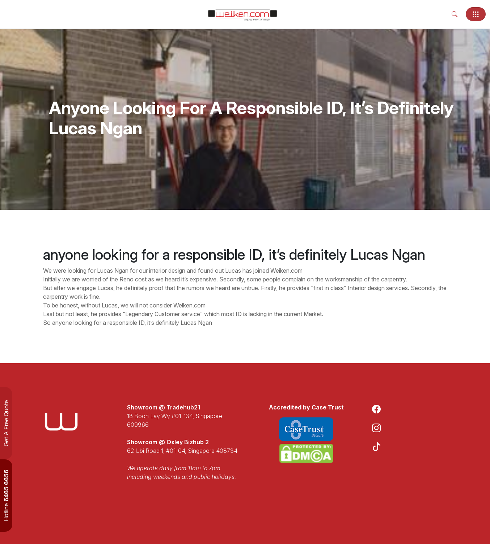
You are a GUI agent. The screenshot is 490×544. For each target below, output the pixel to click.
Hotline (6, 495)
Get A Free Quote (6, 423)
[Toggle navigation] (476, 14)
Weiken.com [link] (286, 270)
